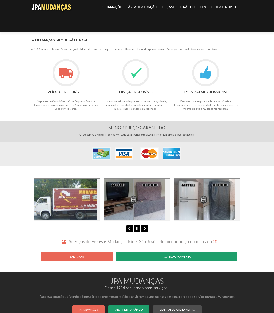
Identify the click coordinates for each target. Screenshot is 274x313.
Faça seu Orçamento (176, 238)
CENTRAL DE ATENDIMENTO (221, 7)
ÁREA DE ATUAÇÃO (142, 7)
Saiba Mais (77, 238)
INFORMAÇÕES (111, 7)
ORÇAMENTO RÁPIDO (178, 7)
